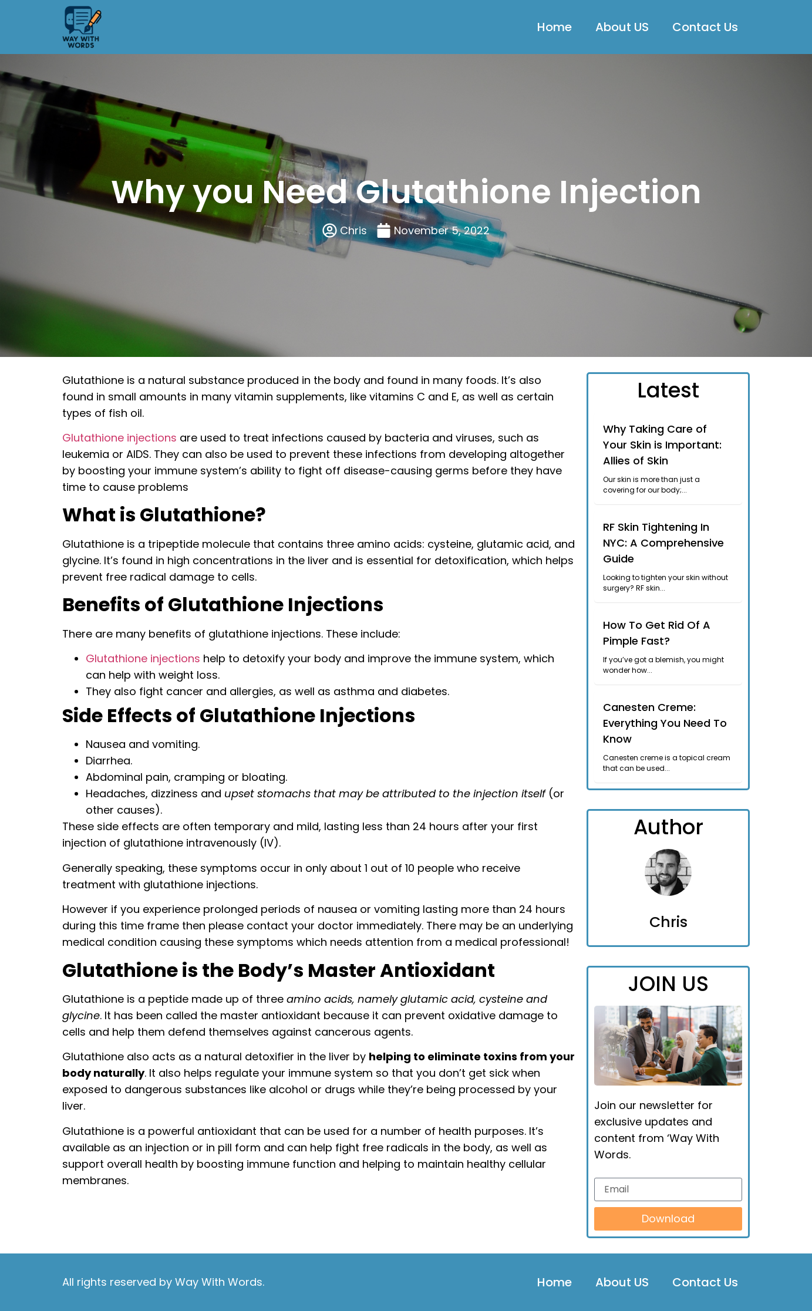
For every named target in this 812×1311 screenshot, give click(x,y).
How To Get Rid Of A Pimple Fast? (656, 633)
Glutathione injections (119, 437)
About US (622, 27)
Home (554, 27)
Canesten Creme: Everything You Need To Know (665, 723)
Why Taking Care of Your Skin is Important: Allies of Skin (662, 445)
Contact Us (705, 27)
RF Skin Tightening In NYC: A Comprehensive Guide (663, 543)
